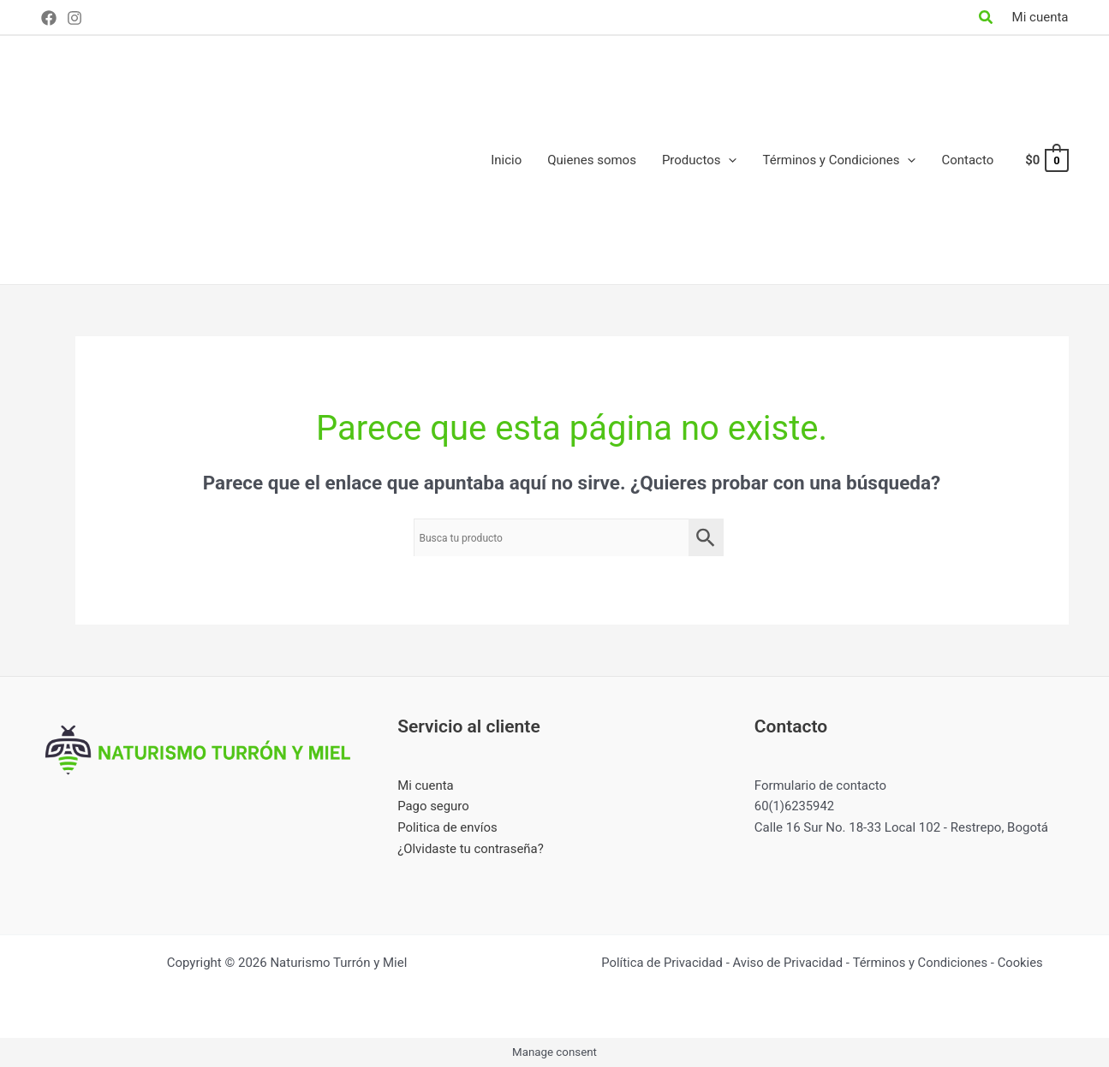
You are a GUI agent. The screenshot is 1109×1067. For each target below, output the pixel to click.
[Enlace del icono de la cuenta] (1040, 17)
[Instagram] (74, 18)
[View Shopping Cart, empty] (1045, 160)
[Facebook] (49, 18)
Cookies (1022, 962)
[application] (728, 160)
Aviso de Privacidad (787, 962)
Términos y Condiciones (921, 962)
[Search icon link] (986, 19)
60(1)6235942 (795, 806)
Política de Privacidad (660, 962)
